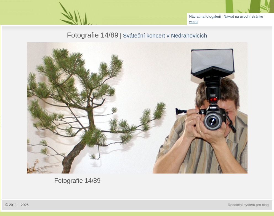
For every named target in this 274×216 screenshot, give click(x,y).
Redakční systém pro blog (248, 205)
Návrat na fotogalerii (205, 16)
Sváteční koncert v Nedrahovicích (165, 35)
